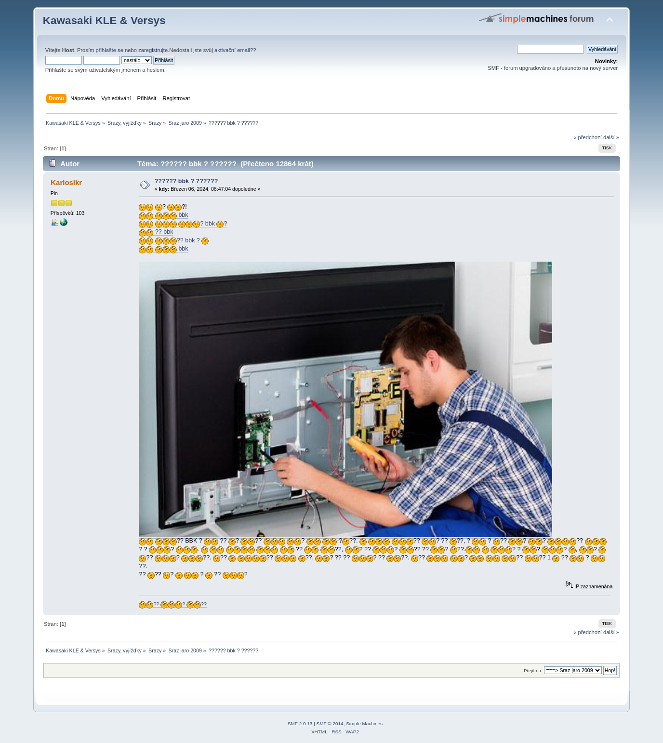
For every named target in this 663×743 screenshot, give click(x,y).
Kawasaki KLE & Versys (104, 20)
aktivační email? (233, 50)
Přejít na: (533, 670)
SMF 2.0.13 (300, 723)
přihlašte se (109, 50)
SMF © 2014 (330, 723)
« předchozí (587, 137)
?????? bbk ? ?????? (186, 181)
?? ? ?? (172, 604)
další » (611, 137)
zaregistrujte (153, 50)
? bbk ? (183, 223)
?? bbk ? (174, 240)
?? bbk (156, 232)
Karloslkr (66, 182)
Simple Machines (364, 723)
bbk (163, 215)
